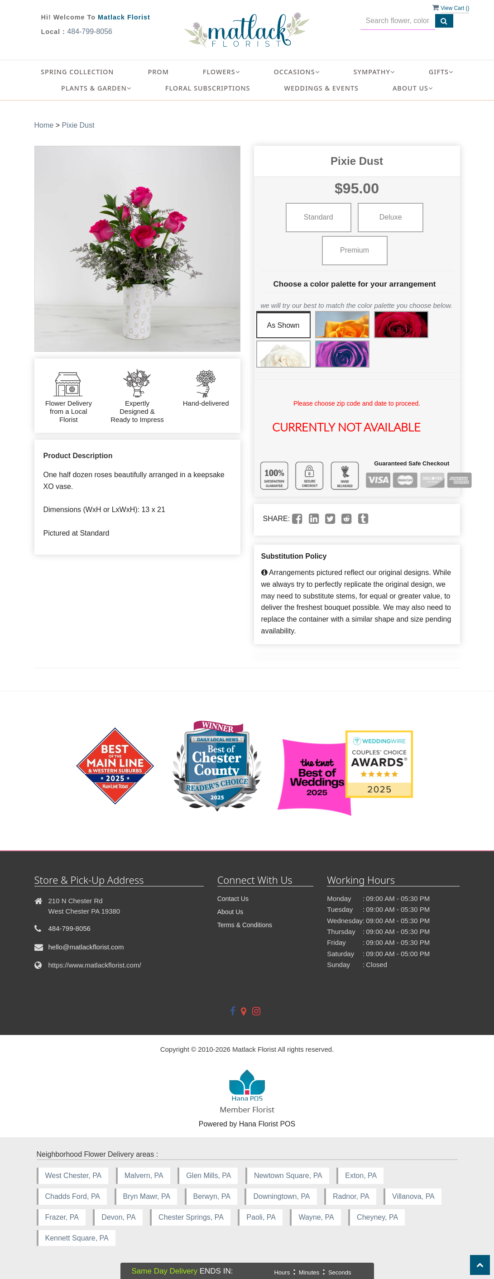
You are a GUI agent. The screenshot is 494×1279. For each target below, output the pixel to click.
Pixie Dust (78, 125)
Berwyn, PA (211, 1196)
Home (44, 125)
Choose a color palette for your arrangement (354, 284)
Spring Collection (77, 71)
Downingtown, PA (281, 1196)
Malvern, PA (144, 1175)
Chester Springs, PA (191, 1217)
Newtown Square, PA (288, 1175)
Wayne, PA (316, 1217)
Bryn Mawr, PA (147, 1196)
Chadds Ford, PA (73, 1196)
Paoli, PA (261, 1217)
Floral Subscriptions (207, 88)
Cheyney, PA (377, 1217)
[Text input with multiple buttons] (397, 21)
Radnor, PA (351, 1196)
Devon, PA (118, 1217)
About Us (230, 911)
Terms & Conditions (244, 925)
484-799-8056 (89, 31)
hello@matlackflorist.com (86, 947)
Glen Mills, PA (208, 1175)
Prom (158, 71)
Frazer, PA (62, 1217)
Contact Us (233, 898)
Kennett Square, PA (77, 1238)
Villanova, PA (413, 1196)
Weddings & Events (321, 88)
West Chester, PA (73, 1175)
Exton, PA (361, 1175)
